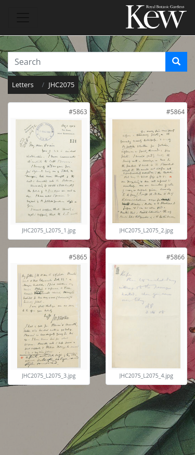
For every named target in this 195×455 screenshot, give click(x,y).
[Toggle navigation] (22, 17)
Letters (23, 84)
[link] (78, 111)
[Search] (176, 62)
